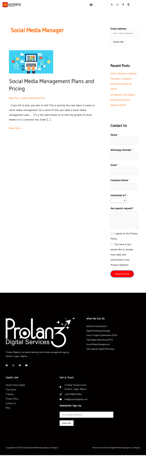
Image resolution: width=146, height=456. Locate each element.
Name (114, 135)
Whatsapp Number (121, 150)
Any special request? (121, 209)
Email (114, 165)
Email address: (124, 32)
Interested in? (119, 196)
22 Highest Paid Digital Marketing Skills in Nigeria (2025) (123, 100)
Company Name (120, 180)
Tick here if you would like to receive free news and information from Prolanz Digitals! (121, 255)
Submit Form (122, 274)
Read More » (16, 128)
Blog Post (14, 98)
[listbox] (118, 201)
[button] (91, 4)
